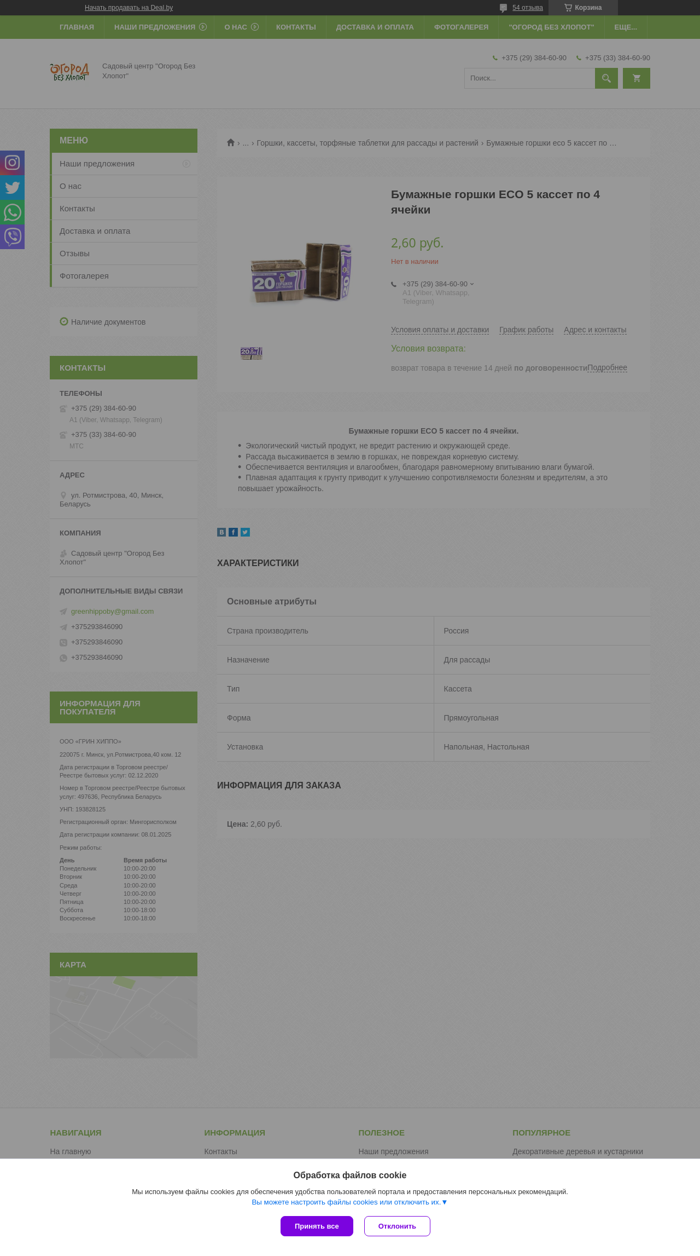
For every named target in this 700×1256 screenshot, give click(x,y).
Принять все (317, 1226)
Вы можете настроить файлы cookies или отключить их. (346, 1202)
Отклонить (397, 1226)
